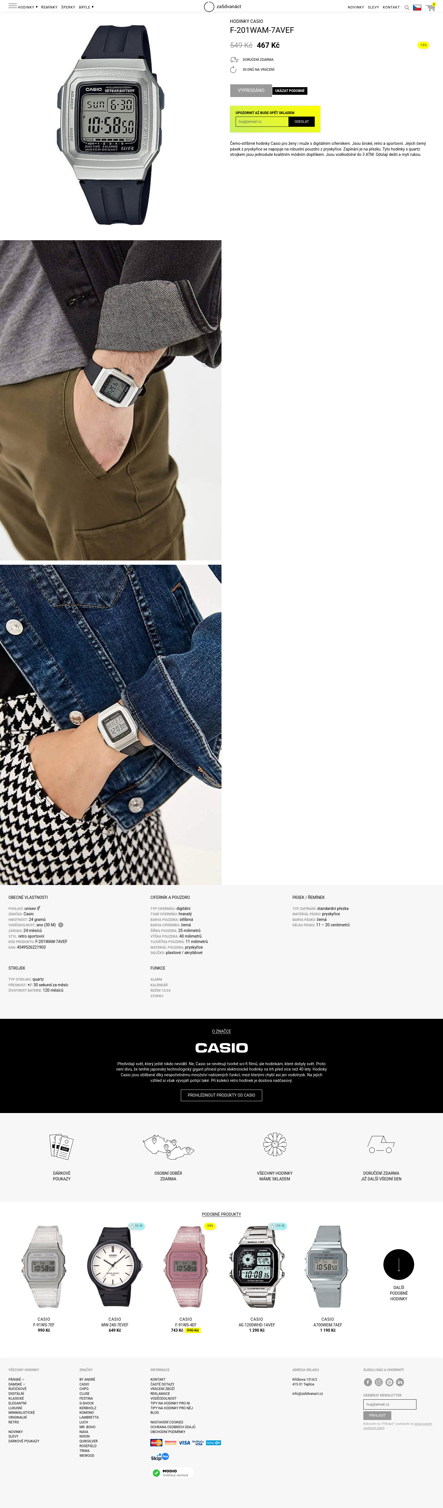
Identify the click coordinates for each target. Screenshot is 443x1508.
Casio (256, 27)
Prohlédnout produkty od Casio (221, 1095)
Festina (86, 1398)
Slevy (13, 1436)
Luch (83, 1422)
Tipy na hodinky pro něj (171, 1408)
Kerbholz (87, 1408)
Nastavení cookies (166, 1422)
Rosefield (88, 1446)
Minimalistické (21, 1413)
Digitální (16, 1394)
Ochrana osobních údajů (172, 1427)
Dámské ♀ (16, 1384)
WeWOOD (86, 1456)
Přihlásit (377, 1415)
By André (87, 1380)
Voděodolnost (163, 1398)
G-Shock (86, 1403)
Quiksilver (88, 1441)
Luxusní (15, 1408)
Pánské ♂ (16, 1380)
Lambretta (89, 1417)
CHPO (83, 1389)
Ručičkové (17, 1389)
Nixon (84, 1436)
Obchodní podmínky (167, 1432)
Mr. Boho (87, 1427)
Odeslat (301, 123)
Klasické (16, 1398)
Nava (83, 1432)
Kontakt (157, 1380)
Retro (13, 1422)
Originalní (17, 1417)
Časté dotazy (162, 1384)
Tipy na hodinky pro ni (170, 1403)
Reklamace (160, 1394)
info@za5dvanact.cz (307, 1394)
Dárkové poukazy (23, 1441)
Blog (154, 1413)
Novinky (15, 1432)
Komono (86, 1413)
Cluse (84, 1394)
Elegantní (17, 1403)
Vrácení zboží (162, 1389)
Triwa (84, 1451)
